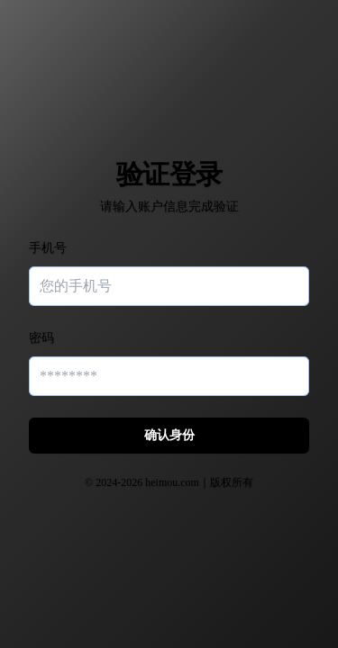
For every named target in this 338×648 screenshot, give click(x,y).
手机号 (48, 248)
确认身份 (169, 435)
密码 (41, 338)
